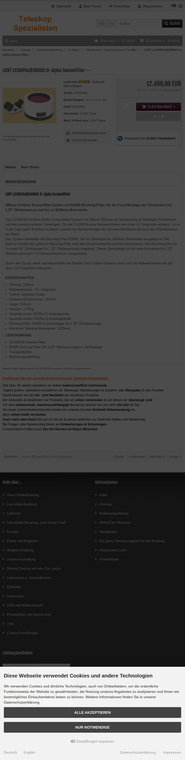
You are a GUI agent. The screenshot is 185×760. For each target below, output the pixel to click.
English (29, 752)
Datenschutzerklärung (138, 752)
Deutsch (10, 752)
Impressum (172, 752)
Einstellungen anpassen (92, 741)
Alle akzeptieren (92, 712)
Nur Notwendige (92, 727)
